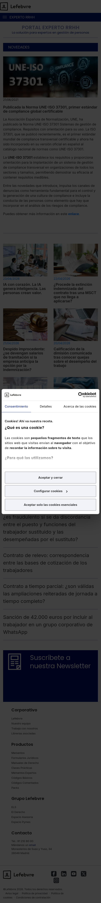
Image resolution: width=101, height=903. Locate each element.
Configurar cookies (50, 491)
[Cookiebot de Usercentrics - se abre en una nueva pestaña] (78, 395)
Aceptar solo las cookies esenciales (50, 504)
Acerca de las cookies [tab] (80, 406)
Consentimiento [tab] (16, 406)
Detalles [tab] (46, 406)
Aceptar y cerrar (50, 477)
